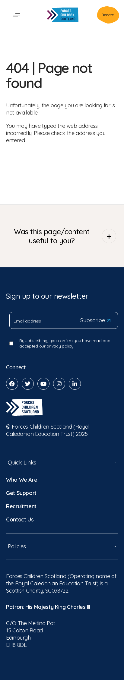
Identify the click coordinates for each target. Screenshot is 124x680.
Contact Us (19, 519)
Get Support (21, 493)
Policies (62, 546)
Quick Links (62, 462)
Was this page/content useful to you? (65, 236)
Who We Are (21, 479)
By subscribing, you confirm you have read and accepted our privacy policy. (64, 343)
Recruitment (21, 506)
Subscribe (95, 320)
